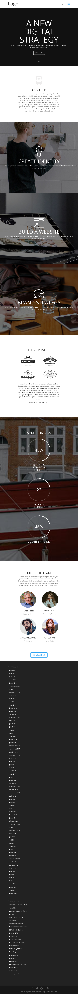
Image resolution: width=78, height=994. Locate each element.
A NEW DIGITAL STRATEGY (39, 31)
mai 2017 (12, 768)
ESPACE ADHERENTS (16, 930)
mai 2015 (12, 840)
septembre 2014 (14, 865)
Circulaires (12, 920)
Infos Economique (15, 939)
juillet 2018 (12, 724)
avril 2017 (12, 771)
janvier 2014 (13, 887)
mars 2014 (12, 884)
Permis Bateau (14, 968)
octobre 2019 (13, 689)
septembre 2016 (14, 793)
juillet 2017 (12, 761)
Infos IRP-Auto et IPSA (16, 942)
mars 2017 (12, 774)
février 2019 (13, 708)
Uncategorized (14, 974)
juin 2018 (12, 727)
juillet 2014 (12, 871)
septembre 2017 (14, 755)
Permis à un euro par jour (17, 964)
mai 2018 (12, 730)
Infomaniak (52, 992)
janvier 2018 (13, 743)
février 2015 (13, 849)
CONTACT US (39, 655)
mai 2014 (12, 878)
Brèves (11, 914)
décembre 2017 (14, 746)
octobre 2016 (13, 790)
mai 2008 (12, 890)
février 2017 (13, 777)
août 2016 (12, 796)
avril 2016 (12, 809)
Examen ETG (13, 933)
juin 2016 (12, 802)
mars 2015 (12, 846)
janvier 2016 (13, 818)
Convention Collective (16, 924)
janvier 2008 (13, 893)
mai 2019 (12, 699)
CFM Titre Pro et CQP (16, 917)
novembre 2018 (14, 717)
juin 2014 (12, 874)
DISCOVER (39, 52)
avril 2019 (12, 702)
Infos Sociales (13, 955)
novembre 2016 (14, 786)
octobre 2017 (13, 752)
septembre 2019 (14, 692)
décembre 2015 (14, 821)
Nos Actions (13, 961)
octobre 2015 (13, 827)
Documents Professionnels (18, 927)
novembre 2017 (14, 749)
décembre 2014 (14, 856)
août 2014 (12, 868)
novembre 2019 (14, 686)
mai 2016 (12, 805)
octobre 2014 (13, 862)
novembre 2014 (14, 859)
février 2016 (13, 815)
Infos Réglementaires (16, 952)
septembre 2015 (14, 831)
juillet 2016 (12, 799)
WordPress (34, 992)
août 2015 (12, 834)
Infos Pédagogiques (15, 949)
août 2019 (12, 695)
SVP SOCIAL (13, 971)
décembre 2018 (14, 714)
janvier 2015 (13, 852)
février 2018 (13, 739)
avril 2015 (12, 843)
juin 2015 (12, 837)
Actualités (12, 908)
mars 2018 (12, 736)
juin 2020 (12, 670)
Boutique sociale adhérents (18, 911)
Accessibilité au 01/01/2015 (18, 905)
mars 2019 (12, 705)
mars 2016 (12, 812)
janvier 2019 (13, 711)
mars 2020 (12, 680)
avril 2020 (12, 677)
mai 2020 (12, 674)
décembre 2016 (14, 783)
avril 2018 (12, 733)
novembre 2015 (14, 824)
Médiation (12, 958)
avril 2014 (12, 881)
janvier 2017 (13, 780)
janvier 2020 (13, 683)
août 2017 (12, 758)
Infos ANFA (13, 936)
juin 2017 (12, 765)
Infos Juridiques (14, 946)
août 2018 (12, 721)
